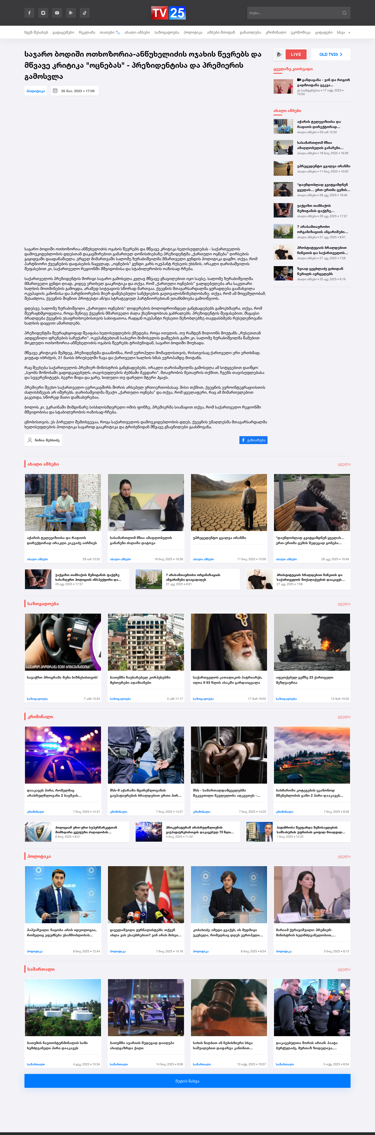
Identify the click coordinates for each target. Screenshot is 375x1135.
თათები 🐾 (110, 32)
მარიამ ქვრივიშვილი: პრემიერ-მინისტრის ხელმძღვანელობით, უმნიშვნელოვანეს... (304, 933)
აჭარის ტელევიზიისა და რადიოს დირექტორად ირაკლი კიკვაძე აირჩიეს (319, 124)
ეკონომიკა (301, 32)
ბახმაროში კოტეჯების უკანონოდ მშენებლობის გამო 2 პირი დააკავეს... (309, 792)
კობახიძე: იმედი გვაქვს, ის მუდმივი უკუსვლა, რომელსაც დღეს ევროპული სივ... (226, 933)
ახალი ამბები (137, 32)
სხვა (344, 32)
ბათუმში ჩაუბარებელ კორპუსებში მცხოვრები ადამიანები (140, 680)
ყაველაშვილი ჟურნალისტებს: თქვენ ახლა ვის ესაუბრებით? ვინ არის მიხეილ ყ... (146, 933)
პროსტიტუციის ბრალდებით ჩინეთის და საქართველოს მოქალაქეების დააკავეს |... (322, 250)
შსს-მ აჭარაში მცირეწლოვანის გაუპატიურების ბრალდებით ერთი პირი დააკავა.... (145, 793)
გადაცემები (63, 32)
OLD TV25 (330, 54)
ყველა (344, 463)
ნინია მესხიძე (43, 440)
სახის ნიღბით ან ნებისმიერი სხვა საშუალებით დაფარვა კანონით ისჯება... (223, 1045)
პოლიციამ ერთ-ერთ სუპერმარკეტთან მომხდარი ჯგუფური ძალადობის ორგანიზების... (86, 830)
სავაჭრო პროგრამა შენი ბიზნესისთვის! (62, 677)
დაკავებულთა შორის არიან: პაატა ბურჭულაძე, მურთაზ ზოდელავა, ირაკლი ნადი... (307, 1045)
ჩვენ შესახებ (36, 32)
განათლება (250, 32)
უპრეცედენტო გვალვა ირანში (323, 166)
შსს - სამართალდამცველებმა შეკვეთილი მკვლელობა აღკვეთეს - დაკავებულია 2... (225, 793)
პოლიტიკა (193, 32)
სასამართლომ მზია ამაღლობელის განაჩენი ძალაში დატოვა (318, 145)
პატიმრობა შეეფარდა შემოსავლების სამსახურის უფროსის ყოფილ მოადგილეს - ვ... (311, 830)
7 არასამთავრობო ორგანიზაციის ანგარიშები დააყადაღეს (321, 229)
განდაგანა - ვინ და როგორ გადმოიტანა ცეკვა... (323, 82)
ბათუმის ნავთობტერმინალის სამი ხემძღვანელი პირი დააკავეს (57, 1045)
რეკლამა (87, 32)
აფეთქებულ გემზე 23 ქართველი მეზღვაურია (304, 680)
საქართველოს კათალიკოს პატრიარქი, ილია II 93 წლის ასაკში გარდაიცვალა (227, 680)
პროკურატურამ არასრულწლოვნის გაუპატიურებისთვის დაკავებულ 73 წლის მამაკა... (199, 830)
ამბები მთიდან (221, 32)
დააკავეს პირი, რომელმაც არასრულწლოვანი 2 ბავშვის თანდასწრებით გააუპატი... (52, 793)
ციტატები (324, 32)
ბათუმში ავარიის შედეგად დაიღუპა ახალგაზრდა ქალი (142, 1045)
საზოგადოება (167, 32)
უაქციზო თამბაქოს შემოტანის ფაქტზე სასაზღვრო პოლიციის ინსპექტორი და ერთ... (317, 208)
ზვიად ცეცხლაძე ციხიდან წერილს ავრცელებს (320, 271)
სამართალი (41, 969)
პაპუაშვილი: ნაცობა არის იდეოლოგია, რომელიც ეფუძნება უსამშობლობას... (62, 932)
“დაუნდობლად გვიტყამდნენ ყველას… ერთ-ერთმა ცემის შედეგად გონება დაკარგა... (322, 187)
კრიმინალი (276, 32)
